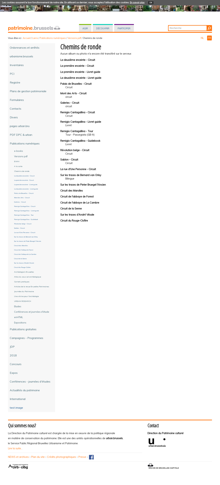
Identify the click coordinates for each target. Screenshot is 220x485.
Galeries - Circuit (69, 102)
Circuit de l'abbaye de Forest (77, 196)
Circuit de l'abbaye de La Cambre (79, 202)
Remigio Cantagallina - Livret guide (80, 121)
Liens (35, 38)
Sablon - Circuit (69, 159)
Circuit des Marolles (71, 190)
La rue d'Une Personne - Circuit (78, 169)
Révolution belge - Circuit (74, 150)
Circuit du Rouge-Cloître (74, 220)
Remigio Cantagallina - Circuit (77, 112)
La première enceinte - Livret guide (80, 72)
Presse (82, 457)
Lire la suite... (15, 448)
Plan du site (38, 457)
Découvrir (102, 28)
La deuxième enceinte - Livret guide (80, 77)
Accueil (27, 38)
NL (202, 38)
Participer (124, 28)
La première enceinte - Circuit (77, 65)
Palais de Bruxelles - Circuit (76, 83)
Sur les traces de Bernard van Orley (80, 175)
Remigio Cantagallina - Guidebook (80, 140)
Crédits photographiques (61, 457)
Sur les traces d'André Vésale (77, 214)
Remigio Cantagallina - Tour (76, 131)
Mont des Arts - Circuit (73, 93)
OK (150, 2)
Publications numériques (53, 38)
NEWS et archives (18, 457)
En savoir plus (137, 2)
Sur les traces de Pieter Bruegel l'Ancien (83, 184)
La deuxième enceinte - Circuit (77, 60)
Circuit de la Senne (71, 208)
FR (209, 38)
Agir (85, 28)
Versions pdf (74, 38)
